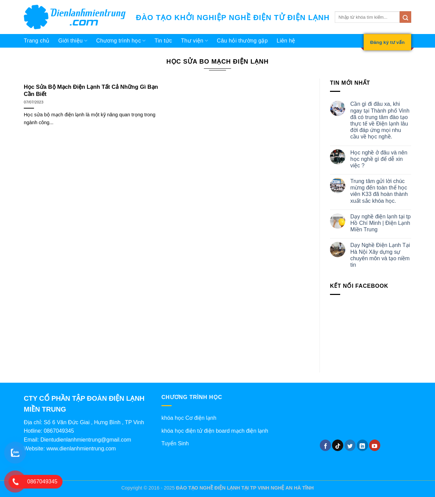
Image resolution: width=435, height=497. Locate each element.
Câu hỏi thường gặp (242, 41)
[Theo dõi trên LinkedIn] (362, 445)
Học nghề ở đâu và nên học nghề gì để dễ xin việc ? (378, 159)
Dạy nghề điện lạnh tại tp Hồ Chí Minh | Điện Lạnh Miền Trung (380, 223)
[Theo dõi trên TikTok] (337, 445)
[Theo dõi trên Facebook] (325, 445)
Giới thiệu (72, 40)
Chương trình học (121, 40)
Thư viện (194, 40)
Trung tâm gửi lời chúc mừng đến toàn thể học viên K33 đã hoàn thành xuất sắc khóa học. (379, 191)
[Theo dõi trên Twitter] (350, 445)
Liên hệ (286, 41)
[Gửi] (405, 17)
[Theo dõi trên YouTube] (374, 445)
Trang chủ (36, 41)
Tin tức (163, 41)
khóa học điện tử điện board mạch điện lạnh (214, 431)
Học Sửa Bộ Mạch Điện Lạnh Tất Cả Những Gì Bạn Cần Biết (91, 91)
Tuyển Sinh (175, 443)
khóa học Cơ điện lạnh (188, 418)
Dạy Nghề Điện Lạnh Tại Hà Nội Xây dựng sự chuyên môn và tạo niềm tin (380, 255)
